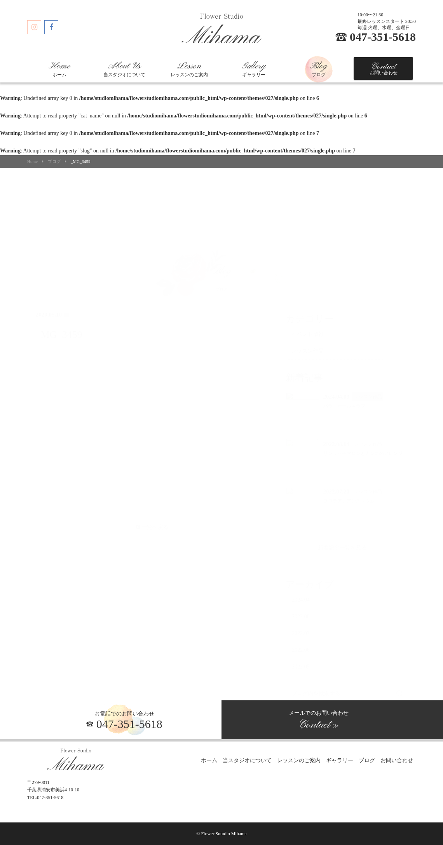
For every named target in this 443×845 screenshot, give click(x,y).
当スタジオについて (124, 69)
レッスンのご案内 (189, 69)
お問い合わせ (384, 68)
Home (32, 161)
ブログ (318, 69)
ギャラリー (253, 69)
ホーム (59, 69)
